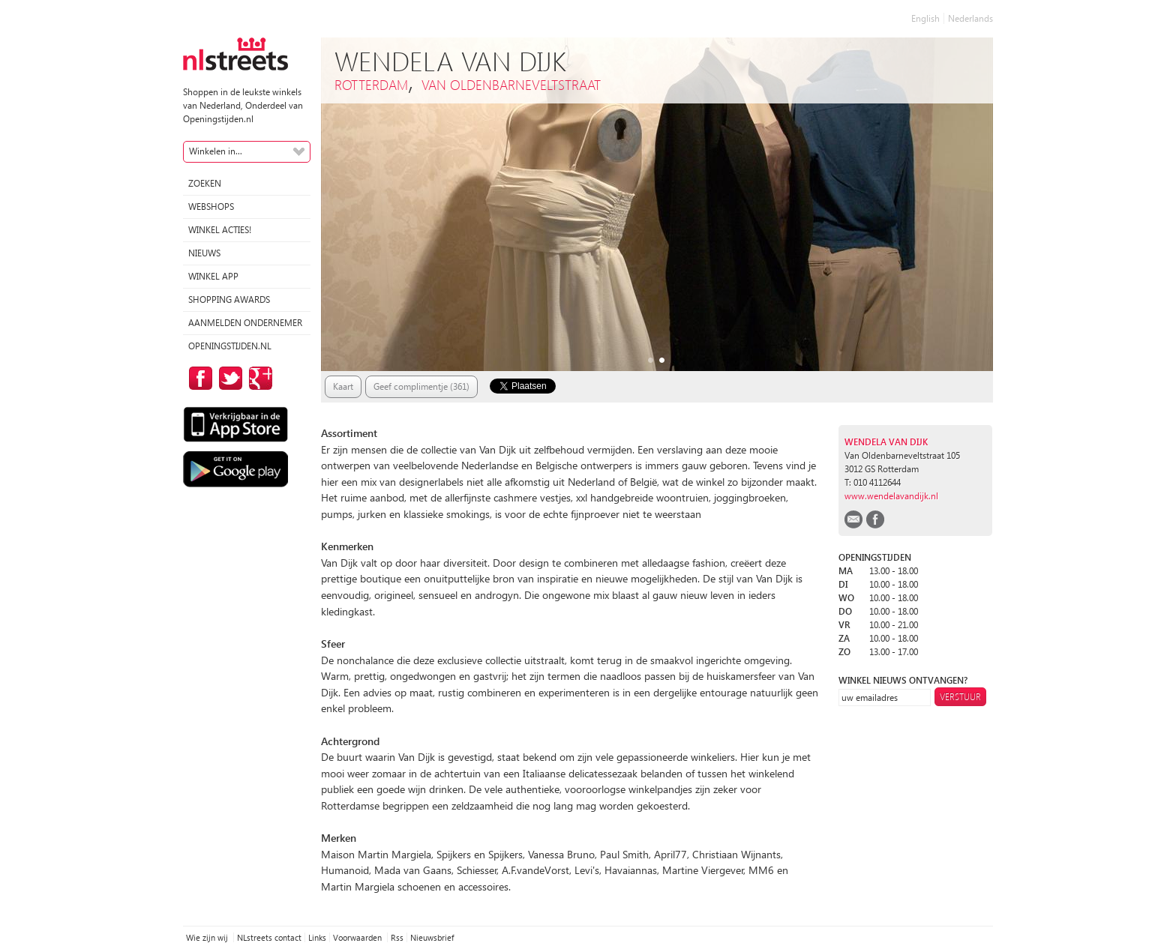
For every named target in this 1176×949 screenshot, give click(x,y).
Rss (397, 937)
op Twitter (228, 378)
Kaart (343, 386)
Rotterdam (371, 84)
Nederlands (970, 18)
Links (317, 937)
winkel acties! (219, 229)
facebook (875, 519)
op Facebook (198, 378)
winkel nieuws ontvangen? (903, 680)
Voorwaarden (358, 937)
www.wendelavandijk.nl (891, 495)
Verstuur (960, 696)
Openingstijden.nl (230, 346)
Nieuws (204, 253)
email (853, 519)
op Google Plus (258, 378)
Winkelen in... (215, 151)
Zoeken (204, 183)
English (925, 18)
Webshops (211, 206)
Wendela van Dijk (886, 442)
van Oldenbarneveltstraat (511, 84)
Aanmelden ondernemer (245, 322)
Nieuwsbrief (432, 937)
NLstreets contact (269, 937)
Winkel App (213, 276)
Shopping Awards (229, 299)
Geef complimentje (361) (422, 386)
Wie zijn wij (208, 937)
